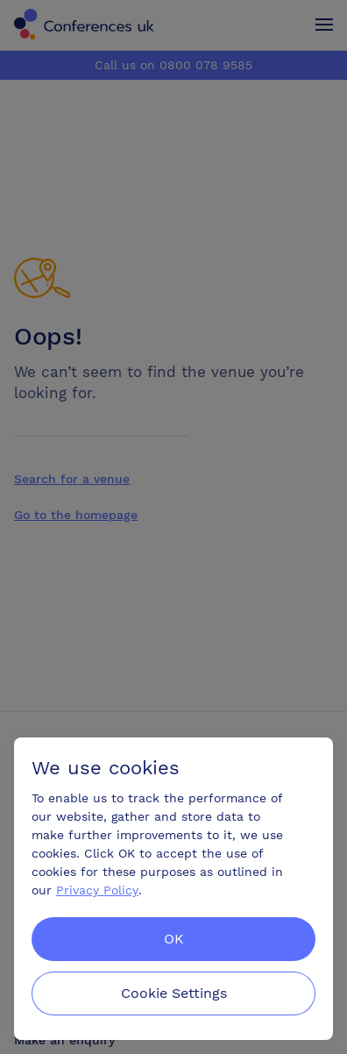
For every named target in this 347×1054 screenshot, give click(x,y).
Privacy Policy (97, 890)
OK (174, 938)
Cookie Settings (174, 993)
